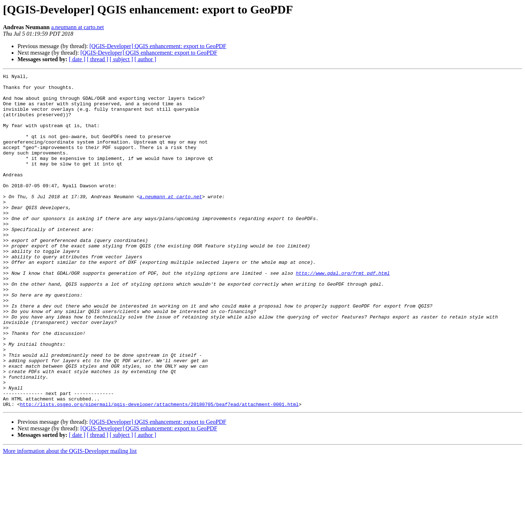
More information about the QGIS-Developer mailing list (70, 518)
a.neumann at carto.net (77, 27)
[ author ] (145, 59)
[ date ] (77, 59)
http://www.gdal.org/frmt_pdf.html (342, 313)
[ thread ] (97, 59)
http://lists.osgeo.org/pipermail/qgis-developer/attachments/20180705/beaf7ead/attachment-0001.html (159, 471)
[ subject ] (121, 59)
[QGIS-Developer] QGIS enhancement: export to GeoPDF (157, 46)
